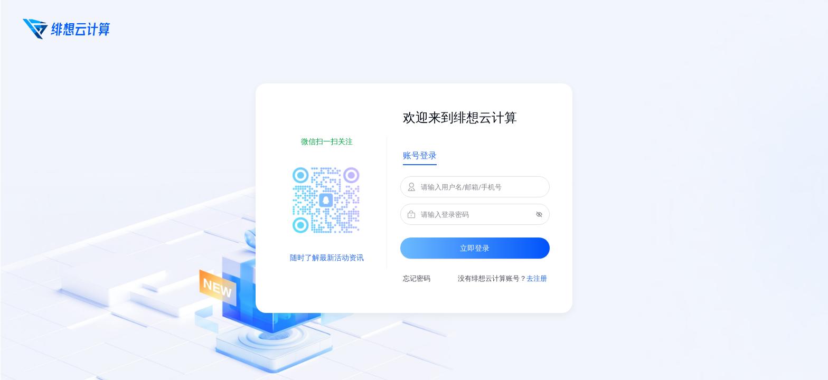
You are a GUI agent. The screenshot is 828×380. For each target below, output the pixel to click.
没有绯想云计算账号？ (502, 278)
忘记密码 (416, 278)
